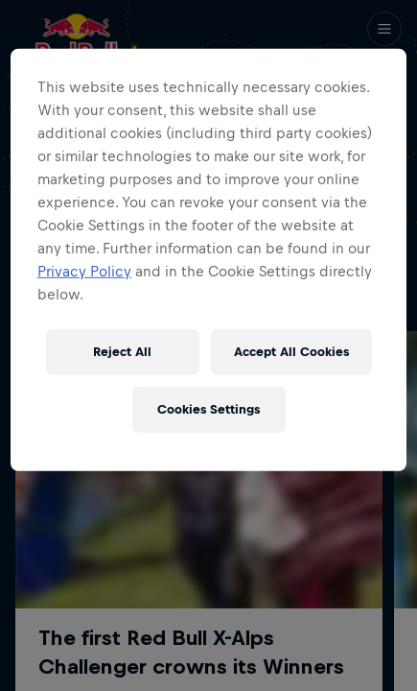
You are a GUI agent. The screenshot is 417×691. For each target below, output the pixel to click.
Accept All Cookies (291, 352)
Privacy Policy (84, 271)
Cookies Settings (208, 409)
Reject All (122, 352)
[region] (208, 260)
